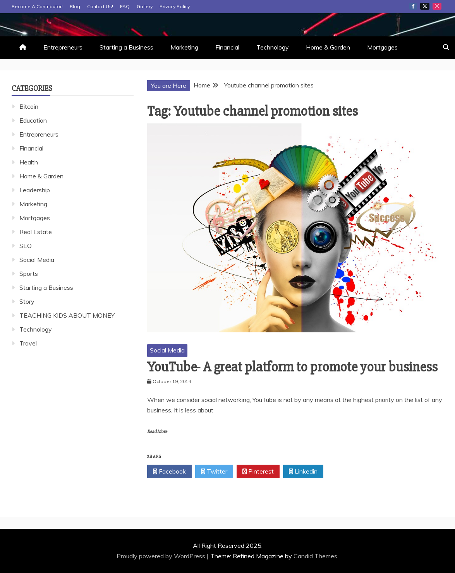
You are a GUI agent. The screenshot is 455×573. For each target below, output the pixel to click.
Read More (157, 431)
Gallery (145, 6)
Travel (28, 343)
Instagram (437, 6)
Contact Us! (100, 6)
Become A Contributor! (37, 6)
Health (28, 162)
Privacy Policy (175, 6)
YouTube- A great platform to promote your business (292, 367)
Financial (227, 47)
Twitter (424, 6)
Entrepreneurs (62, 47)
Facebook (413, 6)
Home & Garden (328, 47)
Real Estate (35, 232)
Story (26, 301)
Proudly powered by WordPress (162, 556)
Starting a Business (126, 47)
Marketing (184, 47)
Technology (272, 47)
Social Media (167, 350)
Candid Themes (315, 556)
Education (33, 120)
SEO (25, 246)
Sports (28, 273)
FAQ (125, 6)
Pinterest (258, 471)
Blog (75, 6)
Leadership (34, 190)
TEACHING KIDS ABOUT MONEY (67, 315)
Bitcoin (28, 106)
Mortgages (382, 47)
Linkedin (303, 471)
